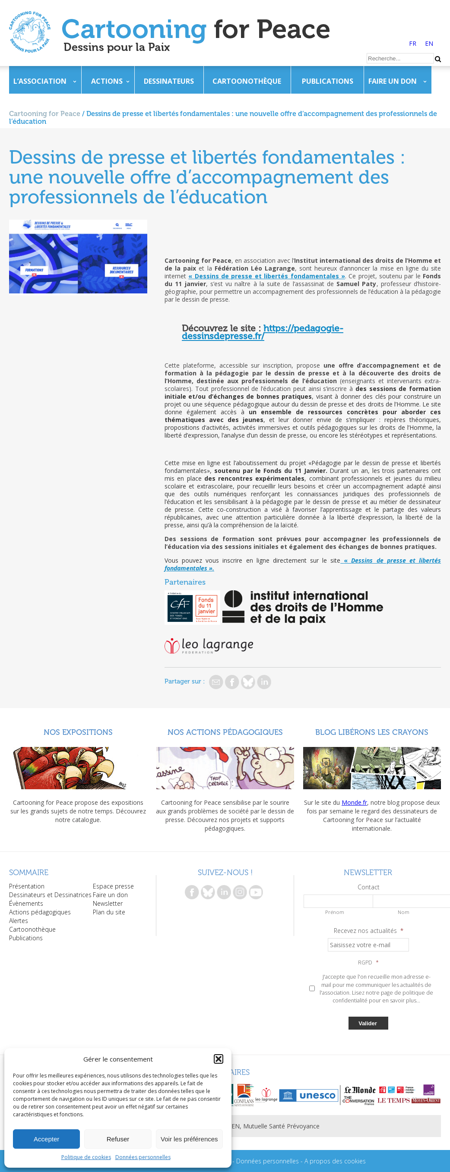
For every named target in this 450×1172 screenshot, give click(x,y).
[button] (218, 1059)
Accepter (46, 1139)
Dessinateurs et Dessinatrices (50, 895)
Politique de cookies (86, 1157)
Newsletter (108, 903)
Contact (369, 887)
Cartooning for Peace (44, 114)
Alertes (18, 921)
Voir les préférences (189, 1139)
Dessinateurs (169, 81)
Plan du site (109, 912)
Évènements (26, 903)
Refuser (118, 1139)
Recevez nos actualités (368, 931)
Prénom (334, 912)
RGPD (368, 962)
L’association (40, 81)
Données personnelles (143, 1157)
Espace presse (113, 886)
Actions (107, 81)
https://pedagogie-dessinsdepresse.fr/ (262, 332)
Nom (403, 912)
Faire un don (392, 81)
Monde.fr (354, 802)
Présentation (26, 886)
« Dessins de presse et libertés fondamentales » (266, 276)
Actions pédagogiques (40, 912)
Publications (327, 81)
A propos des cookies (335, 1161)
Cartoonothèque (246, 81)
